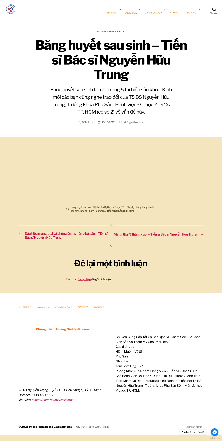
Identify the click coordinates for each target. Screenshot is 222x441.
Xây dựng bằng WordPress (94, 432)
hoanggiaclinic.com (65, 405)
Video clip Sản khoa (111, 36)
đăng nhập (84, 285)
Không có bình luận (134, 127)
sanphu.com (41, 405)
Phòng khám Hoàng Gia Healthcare (51, 432)
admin (89, 127)
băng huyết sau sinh (82, 212)
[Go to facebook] (214, 432)
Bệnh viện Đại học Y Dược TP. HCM (113, 212)
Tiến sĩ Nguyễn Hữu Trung (129, 215)
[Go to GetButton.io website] (215, 438)
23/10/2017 (108, 127)
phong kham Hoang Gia (100, 215)
